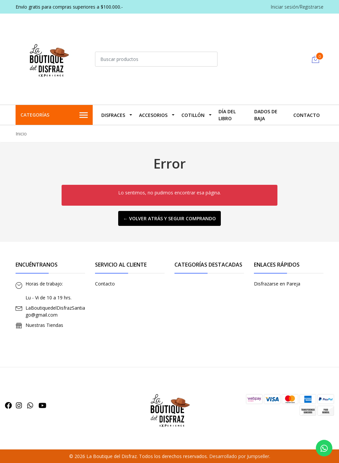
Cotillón (193, 115)
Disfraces (113, 115)
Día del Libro (227, 115)
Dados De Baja (265, 115)
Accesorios (153, 115)
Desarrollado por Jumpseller (239, 456)
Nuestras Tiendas (44, 325)
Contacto (306, 115)
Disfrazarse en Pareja (277, 284)
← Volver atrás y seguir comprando (169, 218)
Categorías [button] (54, 115)
